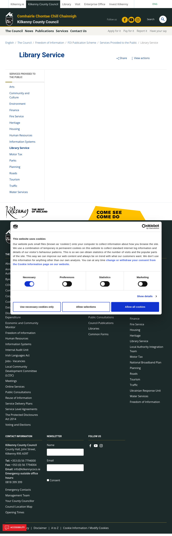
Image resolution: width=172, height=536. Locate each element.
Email (50, 463)
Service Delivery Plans (18, 406)
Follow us (94, 438)
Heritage (14, 125)
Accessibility (14, 527)
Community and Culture (19, 98)
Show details (145, 296)
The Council (24, 45)
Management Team (17, 498)
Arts (11, 89)
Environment (17, 106)
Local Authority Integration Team (146, 351)
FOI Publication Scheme (82, 45)
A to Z (54, 530)
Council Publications (101, 325)
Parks (12, 163)
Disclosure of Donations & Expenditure (21, 317)
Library (66, 4)
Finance (14, 112)
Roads (13, 175)
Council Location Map (18, 509)
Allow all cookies (135, 306)
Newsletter (54, 438)
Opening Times (14, 514)
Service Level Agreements (21, 411)
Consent (55, 483)
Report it (142, 33)
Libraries (93, 331)
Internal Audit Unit (16, 352)
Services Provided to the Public (118, 45)
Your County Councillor (19, 503)
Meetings (11, 383)
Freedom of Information (49, 45)
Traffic (13, 188)
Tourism (14, 182)
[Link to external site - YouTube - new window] (130, 19)
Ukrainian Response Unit (145, 393)
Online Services (15, 389)
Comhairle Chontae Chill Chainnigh (46, 16)
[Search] (163, 19)
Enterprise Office (94, 4)
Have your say (158, 33)
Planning (14, 169)
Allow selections (86, 306)
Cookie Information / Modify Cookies (86, 530)
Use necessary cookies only (37, 306)
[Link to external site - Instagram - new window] (137, 19)
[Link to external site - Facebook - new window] (124, 19)
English (9, 45)
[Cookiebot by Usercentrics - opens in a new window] (144, 226)
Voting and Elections (18, 427)
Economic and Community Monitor (21, 327)
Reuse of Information (18, 400)
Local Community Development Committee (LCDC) (21, 373)
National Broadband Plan (145, 365)
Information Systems (22, 144)
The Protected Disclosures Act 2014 (21, 419)
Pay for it (128, 33)
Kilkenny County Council (43, 4)
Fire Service (16, 119)
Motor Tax (15, 156)
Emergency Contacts (18, 492)
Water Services (18, 194)
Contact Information (18, 438)
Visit (77, 4)
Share (121, 60)
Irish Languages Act (17, 358)
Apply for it (114, 33)
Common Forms (98, 336)
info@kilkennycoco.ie (27, 471)
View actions (139, 60)
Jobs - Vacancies (15, 363)
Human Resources (20, 137)
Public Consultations (18, 394)
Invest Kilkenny (118, 4)
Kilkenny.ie (17, 4)
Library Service (149, 45)
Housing (14, 131)
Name (50, 447)
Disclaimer (40, 530)
